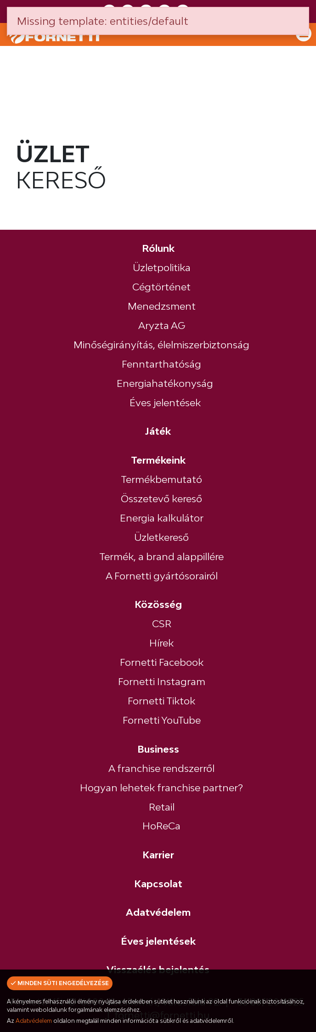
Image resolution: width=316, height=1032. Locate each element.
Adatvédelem (34, 1020)
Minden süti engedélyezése (60, 983)
